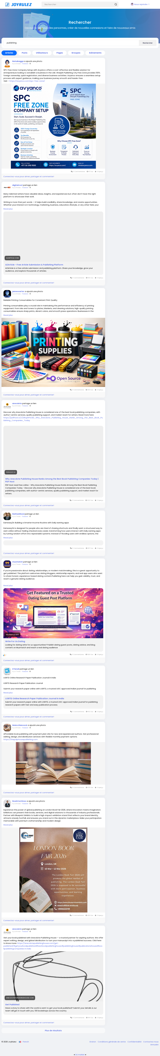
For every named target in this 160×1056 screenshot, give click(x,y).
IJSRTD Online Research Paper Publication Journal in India (34, 698)
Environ (93, 1041)
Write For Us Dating (15, 641)
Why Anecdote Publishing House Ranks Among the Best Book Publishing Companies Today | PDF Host (51, 480)
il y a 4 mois (16, 188)
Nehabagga (18, 61)
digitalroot (17, 185)
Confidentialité (135, 1041)
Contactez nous (150, 1041)
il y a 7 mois (16, 516)
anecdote (17, 403)
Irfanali (15, 669)
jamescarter (18, 291)
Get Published (12, 1004)
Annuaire (154, 1044)
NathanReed (18, 514)
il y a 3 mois (16, 64)
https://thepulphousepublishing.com (21, 739)
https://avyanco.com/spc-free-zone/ (27, 81)
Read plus (8, 209)
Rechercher (148, 43)
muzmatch (17, 562)
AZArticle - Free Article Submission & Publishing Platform (34, 264)
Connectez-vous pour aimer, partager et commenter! (28, 176)
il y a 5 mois (16, 406)
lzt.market (80, 1054)
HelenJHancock (19, 725)
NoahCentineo (19, 801)
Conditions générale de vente (112, 1041)
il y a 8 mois (16, 728)
